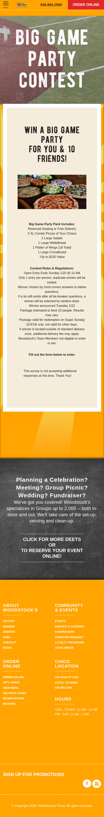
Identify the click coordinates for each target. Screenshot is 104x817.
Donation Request (69, 637)
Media (7, 647)
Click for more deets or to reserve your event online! (52, 548)
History (9, 621)
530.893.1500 (51, 5)
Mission (8, 626)
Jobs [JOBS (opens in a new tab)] (6, 637)
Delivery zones (15, 693)
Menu (6, 7)
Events (60, 621)
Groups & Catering (70, 626)
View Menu (11, 687)
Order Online (85, 5)
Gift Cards (11, 682)
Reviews (9, 703)
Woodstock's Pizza (21, 5)
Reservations (13, 698)
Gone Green (64, 647)
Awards (9, 631)
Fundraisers (65, 631)
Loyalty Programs (69, 642)
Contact (9, 642)
